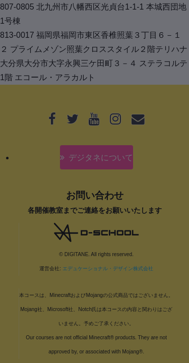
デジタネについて (101, 157)
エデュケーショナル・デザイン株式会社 (107, 268)
